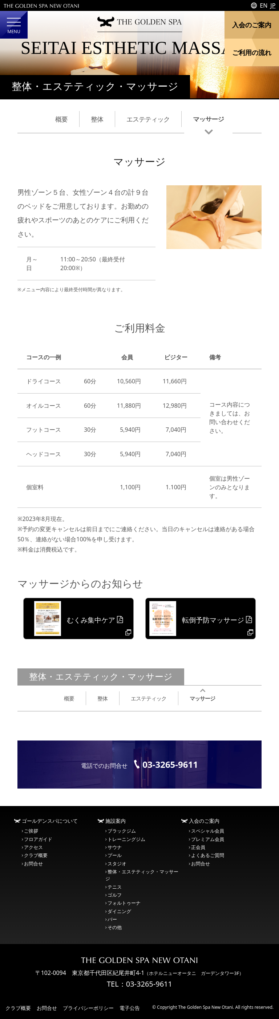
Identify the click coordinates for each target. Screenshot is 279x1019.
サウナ (115, 847)
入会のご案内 (204, 821)
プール (115, 855)
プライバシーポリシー (88, 1007)
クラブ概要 (36, 855)
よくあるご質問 (207, 855)
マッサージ (208, 118)
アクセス (33, 847)
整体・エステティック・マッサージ (95, 86)
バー (112, 919)
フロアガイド (38, 839)
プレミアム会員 (207, 839)
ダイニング (119, 911)
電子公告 (130, 1007)
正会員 (198, 847)
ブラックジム (122, 831)
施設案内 (115, 821)
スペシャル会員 (207, 831)
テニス (115, 887)
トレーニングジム (126, 839)
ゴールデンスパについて (50, 821)
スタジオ (117, 863)
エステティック (148, 118)
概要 (61, 118)
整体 (97, 118)
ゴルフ (115, 895)
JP (272, 5)
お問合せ (33, 863)
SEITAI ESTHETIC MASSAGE (139, 47)
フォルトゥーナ (124, 903)
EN (263, 5)
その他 (115, 927)
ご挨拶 (31, 831)
